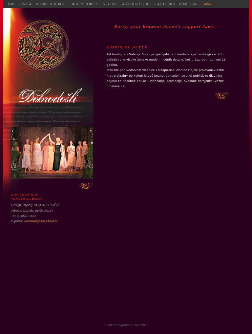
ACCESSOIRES (85, 4)
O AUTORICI (166, 4)
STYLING (110, 4)
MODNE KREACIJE (51, 4)
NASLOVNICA (20, 4)
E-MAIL (207, 4)
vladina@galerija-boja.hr (41, 221)
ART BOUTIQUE (136, 4)
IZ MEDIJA (188, 4)
